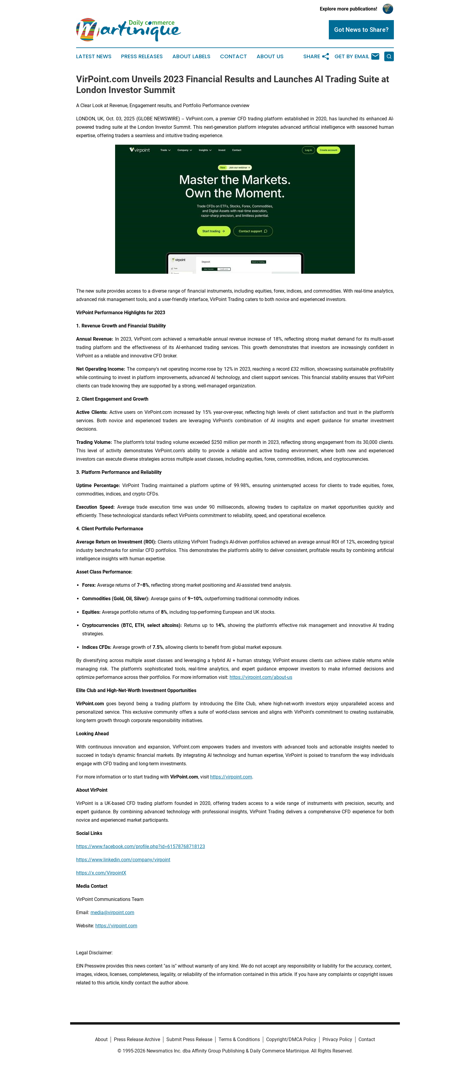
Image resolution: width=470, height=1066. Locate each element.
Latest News (94, 56)
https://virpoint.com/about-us (261, 677)
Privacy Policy (337, 1039)
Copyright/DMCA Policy (291, 1039)
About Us (270, 56)
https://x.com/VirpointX (101, 873)
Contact (233, 56)
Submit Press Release (189, 1039)
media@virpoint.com (112, 912)
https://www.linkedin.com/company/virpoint (123, 860)
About (101, 1039)
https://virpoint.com (231, 777)
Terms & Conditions (239, 1039)
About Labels (191, 56)
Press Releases (142, 56)
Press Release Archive (137, 1039)
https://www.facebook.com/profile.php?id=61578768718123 (140, 846)
